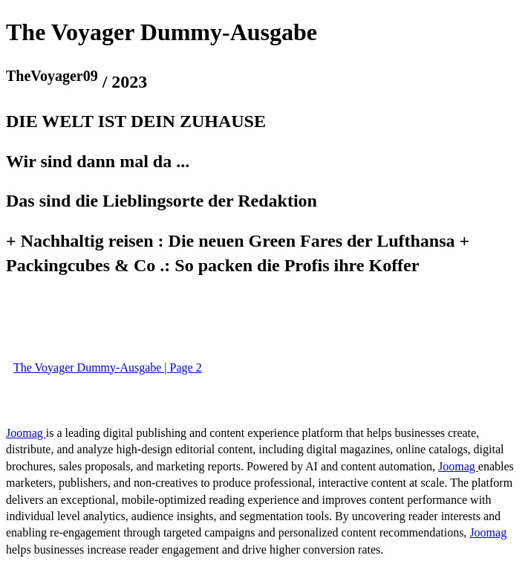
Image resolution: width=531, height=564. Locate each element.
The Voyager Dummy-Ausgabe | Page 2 (107, 367)
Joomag (26, 433)
